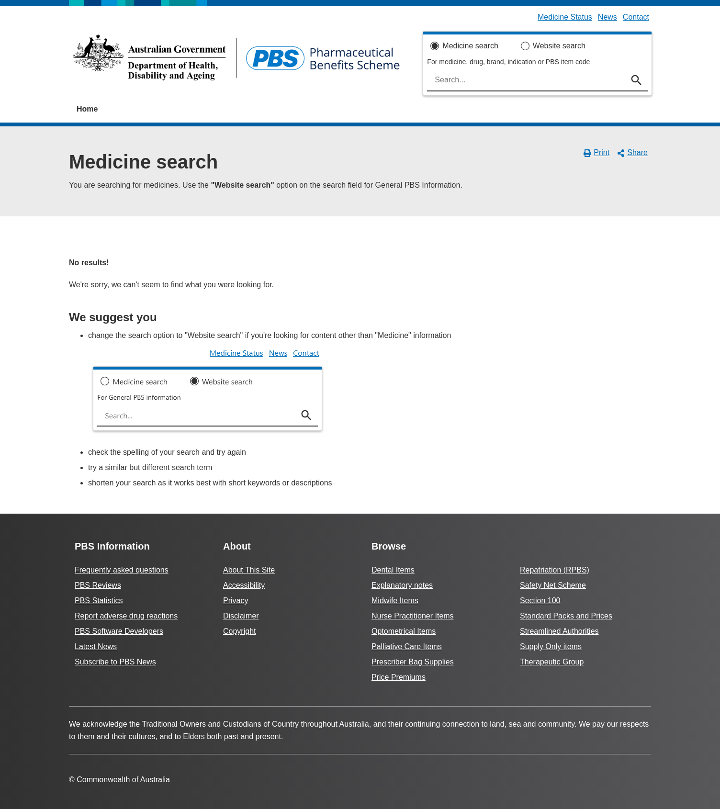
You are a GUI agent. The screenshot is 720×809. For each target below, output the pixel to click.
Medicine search (470, 46)
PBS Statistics (99, 600)
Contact (636, 17)
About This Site (249, 570)
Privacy (235, 600)
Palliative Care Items (406, 646)
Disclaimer (241, 616)
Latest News (96, 646)
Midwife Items (394, 600)
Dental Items (393, 570)
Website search (559, 46)
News (607, 17)
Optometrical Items (403, 631)
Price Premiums (398, 677)
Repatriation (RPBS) (554, 570)
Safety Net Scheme (553, 585)
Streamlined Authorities (559, 631)
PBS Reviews (98, 585)
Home (87, 109)
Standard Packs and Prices (566, 616)
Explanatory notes (402, 585)
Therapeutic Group (552, 662)
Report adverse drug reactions (126, 616)
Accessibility (244, 585)
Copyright (239, 631)
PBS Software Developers (119, 631)
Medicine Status (565, 17)
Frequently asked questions (122, 570)
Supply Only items (551, 646)
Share (632, 152)
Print (597, 152)
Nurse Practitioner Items (412, 616)
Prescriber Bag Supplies (412, 662)
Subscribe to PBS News (115, 662)
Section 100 (540, 600)
